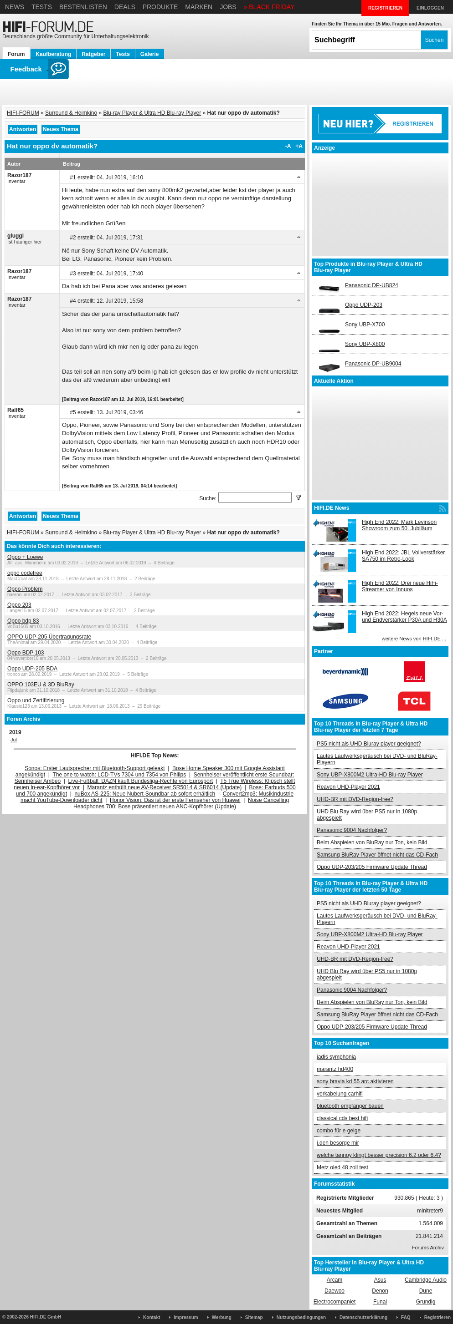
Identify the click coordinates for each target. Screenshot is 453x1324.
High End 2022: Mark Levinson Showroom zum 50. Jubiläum (399, 525)
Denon (380, 1291)
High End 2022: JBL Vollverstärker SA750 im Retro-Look (403, 555)
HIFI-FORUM (23, 113)
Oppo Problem (24, 589)
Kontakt (151, 1317)
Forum (16, 54)
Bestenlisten (83, 6)
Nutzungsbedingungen (301, 1317)
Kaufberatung (53, 54)
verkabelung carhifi (340, 1094)
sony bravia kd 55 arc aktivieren (355, 1081)
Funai (380, 1302)
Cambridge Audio (426, 1280)
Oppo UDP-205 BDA (32, 668)
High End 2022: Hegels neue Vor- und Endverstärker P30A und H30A (404, 616)
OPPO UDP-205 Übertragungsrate (49, 637)
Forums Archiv (428, 1247)
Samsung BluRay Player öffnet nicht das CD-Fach (377, 855)
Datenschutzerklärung (363, 1317)
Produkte (160, 6)
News (14, 6)
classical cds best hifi (342, 1118)
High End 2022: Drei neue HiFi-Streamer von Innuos (400, 586)
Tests (41, 6)
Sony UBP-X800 (365, 344)
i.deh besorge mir (338, 1143)
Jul (13, 739)
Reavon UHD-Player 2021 (348, 787)
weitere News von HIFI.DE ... (414, 638)
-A (288, 146)
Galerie (149, 54)
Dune (425, 1291)
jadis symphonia (336, 1057)
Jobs (228, 6)
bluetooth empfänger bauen (350, 1106)
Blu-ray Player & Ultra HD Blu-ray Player (152, 113)
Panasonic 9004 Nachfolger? (352, 830)
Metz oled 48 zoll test (342, 1167)
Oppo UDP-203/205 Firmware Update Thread (372, 867)
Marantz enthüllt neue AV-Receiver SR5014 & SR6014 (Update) (165, 787)
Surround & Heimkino (71, 113)
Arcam (335, 1280)
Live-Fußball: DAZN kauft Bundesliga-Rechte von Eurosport (140, 781)
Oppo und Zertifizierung (35, 700)
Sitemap (254, 1317)
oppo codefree (24, 573)
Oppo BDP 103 (25, 652)
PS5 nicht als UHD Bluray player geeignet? (369, 744)
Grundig (426, 1302)
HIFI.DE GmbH (45, 1316)
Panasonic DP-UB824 (371, 285)
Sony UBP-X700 (365, 324)
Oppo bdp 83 (23, 621)
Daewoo (334, 1291)
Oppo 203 (19, 605)
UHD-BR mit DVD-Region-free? (355, 799)
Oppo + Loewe (25, 557)
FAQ (406, 1317)
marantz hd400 (335, 1069)
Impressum (186, 1317)
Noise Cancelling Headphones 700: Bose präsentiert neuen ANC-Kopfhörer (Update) (181, 803)
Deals (124, 6)
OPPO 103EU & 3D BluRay (40, 684)
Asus (380, 1280)
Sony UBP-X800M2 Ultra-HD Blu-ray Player (370, 774)
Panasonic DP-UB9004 (373, 363)
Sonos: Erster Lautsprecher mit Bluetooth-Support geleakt (95, 768)
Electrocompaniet (335, 1302)
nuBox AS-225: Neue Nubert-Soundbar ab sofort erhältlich (144, 794)
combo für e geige (338, 1130)
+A (299, 146)
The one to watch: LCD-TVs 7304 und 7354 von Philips (119, 774)
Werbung (222, 1317)
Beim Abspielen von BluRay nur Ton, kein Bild (372, 842)
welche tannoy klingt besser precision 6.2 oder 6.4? (379, 1155)
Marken (198, 6)
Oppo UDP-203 (363, 305)
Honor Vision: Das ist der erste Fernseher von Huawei (175, 800)
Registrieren (437, 1317)
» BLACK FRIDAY (269, 6)
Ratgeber (93, 54)
